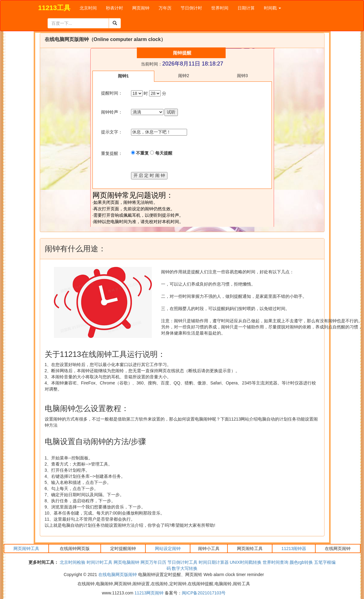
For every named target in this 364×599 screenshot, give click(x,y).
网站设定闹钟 (168, 548)
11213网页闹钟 (148, 592)
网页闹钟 (140, 8)
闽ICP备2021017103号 (204, 592)
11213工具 (54, 8)
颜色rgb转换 (301, 562)
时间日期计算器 (214, 562)
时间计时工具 (99, 562)
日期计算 (246, 8)
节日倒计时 (191, 8)
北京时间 (88, 8)
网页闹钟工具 (26, 548)
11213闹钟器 (293, 548)
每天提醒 (161, 153)
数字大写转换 (184, 568)
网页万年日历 (153, 562)
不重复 (140, 153)
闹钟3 (242, 75)
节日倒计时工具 (182, 562)
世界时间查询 (275, 562)
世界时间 (219, 8)
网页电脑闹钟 (126, 562)
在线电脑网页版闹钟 (117, 574)
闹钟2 (183, 75)
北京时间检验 (72, 562)
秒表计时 (114, 8)
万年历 (165, 8)
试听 (171, 112)
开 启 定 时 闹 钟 (149, 175)
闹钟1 (123, 75)
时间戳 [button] (272, 8)
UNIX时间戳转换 (245, 562)
